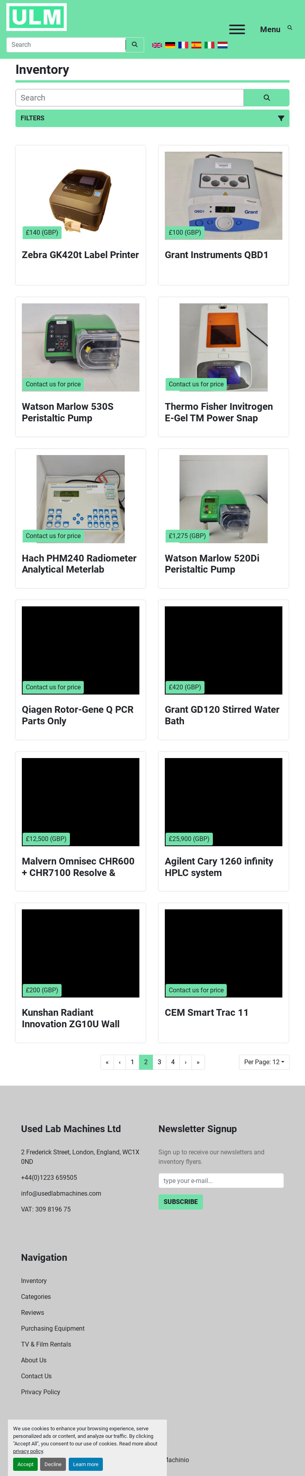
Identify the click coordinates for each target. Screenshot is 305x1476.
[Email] (221, 1180)
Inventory (34, 1281)
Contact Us (36, 1376)
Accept (25, 1464)
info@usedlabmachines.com (61, 1193)
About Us (33, 1360)
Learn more (85, 1464)
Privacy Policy (40, 1392)
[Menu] (237, 29)
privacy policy (28, 1451)
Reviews (32, 1312)
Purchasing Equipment (53, 1328)
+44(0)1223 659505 (49, 1177)
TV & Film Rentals (46, 1344)
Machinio (176, 1460)
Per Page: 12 (262, 1062)
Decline (53, 1464)
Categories (36, 1296)
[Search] (65, 44)
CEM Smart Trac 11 (207, 1012)
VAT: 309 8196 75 (46, 1209)
